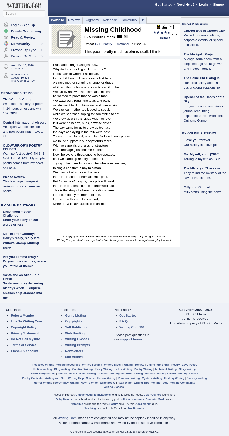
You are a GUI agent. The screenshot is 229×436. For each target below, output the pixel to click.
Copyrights (73, 321)
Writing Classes (77, 339)
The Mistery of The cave (205, 173)
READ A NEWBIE (195, 23)
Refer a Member (23, 315)
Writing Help (76, 378)
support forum (131, 339)
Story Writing (187, 369)
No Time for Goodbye (19, 234)
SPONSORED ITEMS (17, 93)
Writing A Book (166, 373)
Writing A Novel (188, 373)
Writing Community (182, 382)
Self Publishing (76, 327)
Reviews (74, 20)
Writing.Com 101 (132, 327)
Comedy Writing (196, 378)
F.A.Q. (123, 321)
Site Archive (74, 357)
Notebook (110, 20)
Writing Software (121, 373)
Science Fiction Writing (101, 378)
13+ (97, 44)
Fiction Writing (42, 369)
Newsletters (74, 351)
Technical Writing (166, 369)
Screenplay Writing (66, 382)
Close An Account (24, 351)
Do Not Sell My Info (25, 339)
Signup (218, 4)
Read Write (125, 382)
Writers (62, 373)
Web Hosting (75, 333)
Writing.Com (67, 418)
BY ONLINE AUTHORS (18, 205)
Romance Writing (129, 378)
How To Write (89, 382)
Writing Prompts (77, 345)
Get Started (163, 4)
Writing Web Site (55, 378)
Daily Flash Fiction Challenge (17, 213)
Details (165, 38)
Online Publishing (158, 364)
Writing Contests (97, 373)
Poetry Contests (32, 378)
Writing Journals (144, 373)
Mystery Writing (152, 378)
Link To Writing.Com (26, 321)
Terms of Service (23, 345)
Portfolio (57, 20)
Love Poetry (189, 364)
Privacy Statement (25, 333)
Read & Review (23, 37)
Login (203, 4)
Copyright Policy (23, 327)
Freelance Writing (43, 364)
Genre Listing (75, 315)
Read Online (77, 373)
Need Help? (185, 4)
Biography (91, 20)
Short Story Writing (43, 373)
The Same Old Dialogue (202, 82)
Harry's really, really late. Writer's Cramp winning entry (21, 242)
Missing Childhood (113, 29)
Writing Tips (141, 382)
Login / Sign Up (23, 25)
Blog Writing (62, 369)
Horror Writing (43, 382)
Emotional (122, 44)
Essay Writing (104, 369)
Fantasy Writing (174, 378)
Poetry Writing (143, 369)
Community (129, 20)
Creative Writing (82, 369)
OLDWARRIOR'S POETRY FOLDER (24, 157)
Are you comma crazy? (20, 257)
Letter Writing (123, 369)
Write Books (107, 382)
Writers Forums (92, 364)
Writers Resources (68, 364)
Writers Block (112, 364)
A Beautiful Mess (102, 37)
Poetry (107, 44)
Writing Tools (159, 382)
